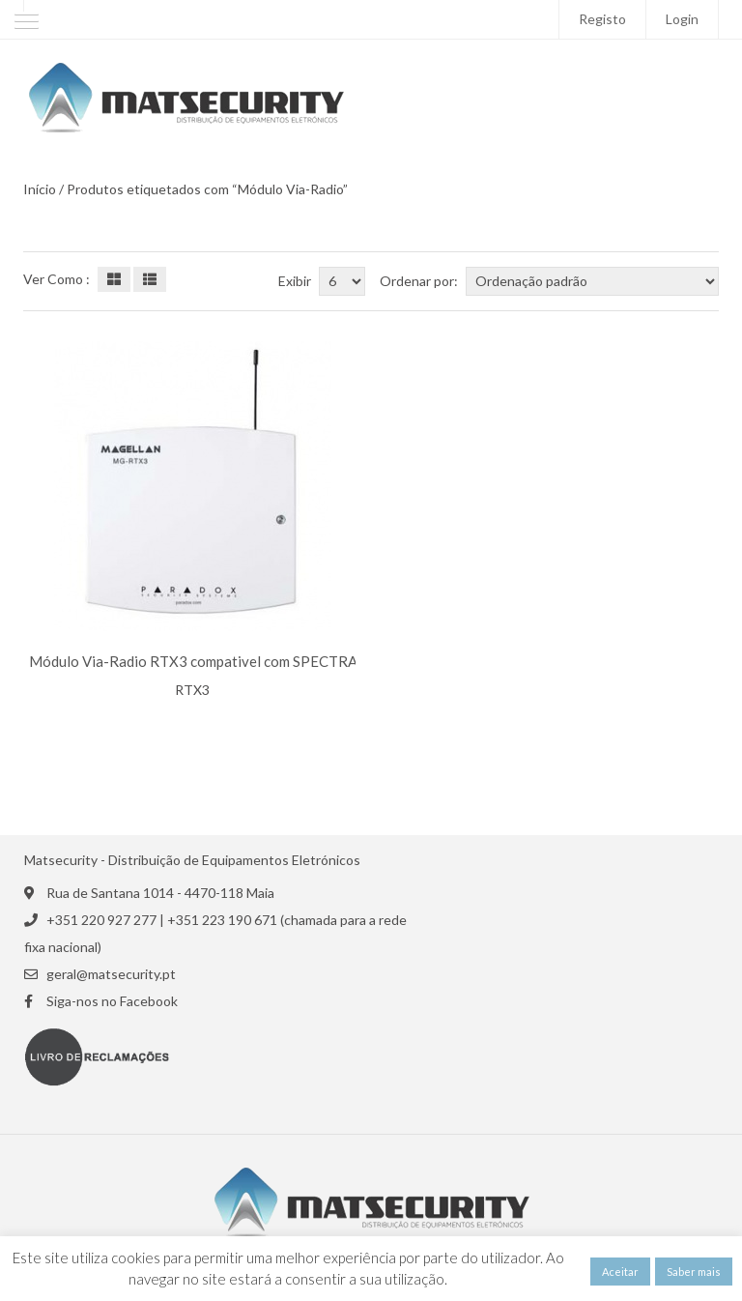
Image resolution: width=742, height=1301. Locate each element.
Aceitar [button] (620, 1271)
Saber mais (694, 1271)
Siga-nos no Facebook (112, 1001)
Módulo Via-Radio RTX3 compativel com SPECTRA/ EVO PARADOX (249, 661)
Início (39, 189)
